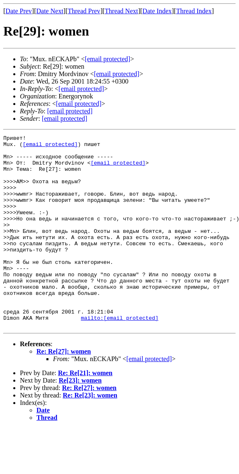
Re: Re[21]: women (85, 411)
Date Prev (18, 10)
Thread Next (121, 10)
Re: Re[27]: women (63, 389)
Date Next (49, 10)
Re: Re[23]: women (90, 433)
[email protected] (50, 146)
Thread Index (194, 10)
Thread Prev (84, 10)
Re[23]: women (80, 418)
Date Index (157, 10)
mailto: (119, 355)
